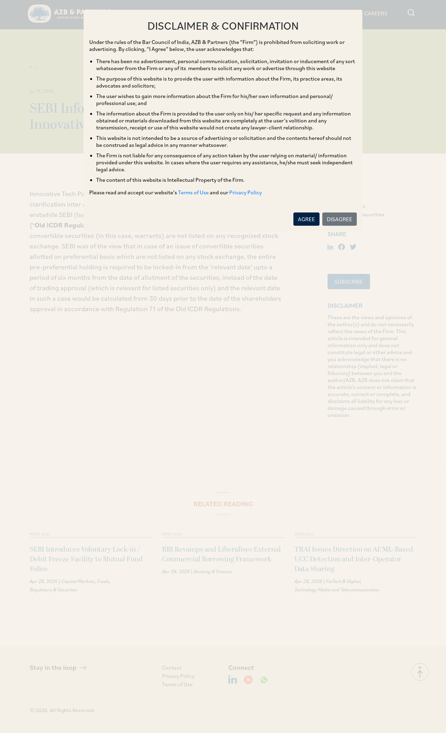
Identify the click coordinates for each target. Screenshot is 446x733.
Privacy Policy (245, 192)
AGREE (306, 219)
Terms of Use (193, 192)
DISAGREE (339, 219)
